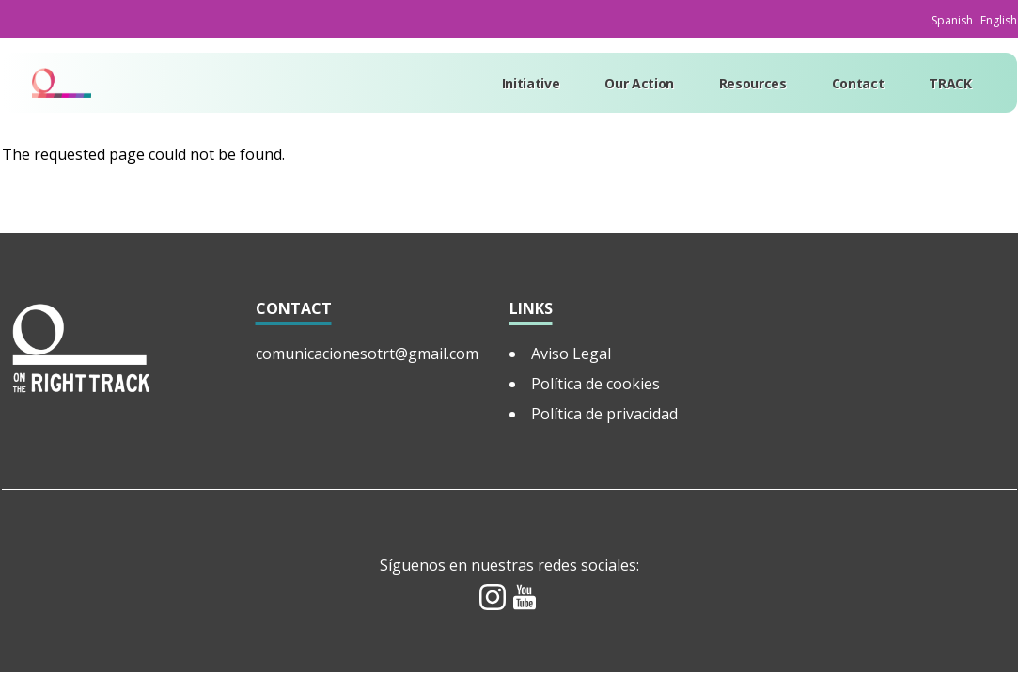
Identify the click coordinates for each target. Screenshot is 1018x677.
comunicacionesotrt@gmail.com (367, 353)
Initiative (531, 83)
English (998, 20)
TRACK (950, 83)
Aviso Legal (571, 353)
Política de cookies (595, 383)
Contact (858, 83)
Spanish (952, 20)
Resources (753, 83)
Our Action (639, 83)
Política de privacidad (604, 413)
